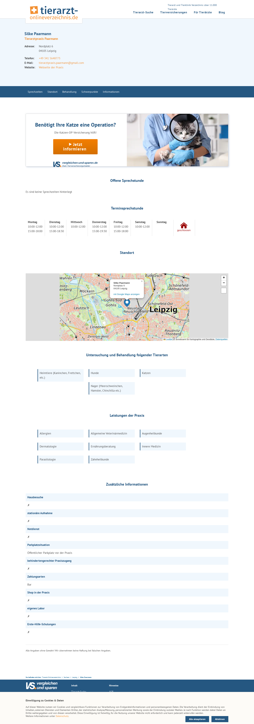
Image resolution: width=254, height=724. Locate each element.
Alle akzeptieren (197, 719)
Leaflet (167, 339)
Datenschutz (62, 716)
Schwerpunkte (89, 91)
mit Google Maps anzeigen (126, 294)
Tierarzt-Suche (143, 12)
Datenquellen (221, 339)
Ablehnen (220, 719)
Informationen (111, 91)
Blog (222, 12)
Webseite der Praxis (51, 67)
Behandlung (69, 91)
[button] (127, 303)
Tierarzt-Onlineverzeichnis (51, 677)
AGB (111, 691)
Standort (52, 91)
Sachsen (66, 677)
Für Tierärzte (203, 12)
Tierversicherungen (173, 12)
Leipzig (74, 677)
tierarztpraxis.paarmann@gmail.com (61, 63)
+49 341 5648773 (49, 58)
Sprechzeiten (35, 91)
